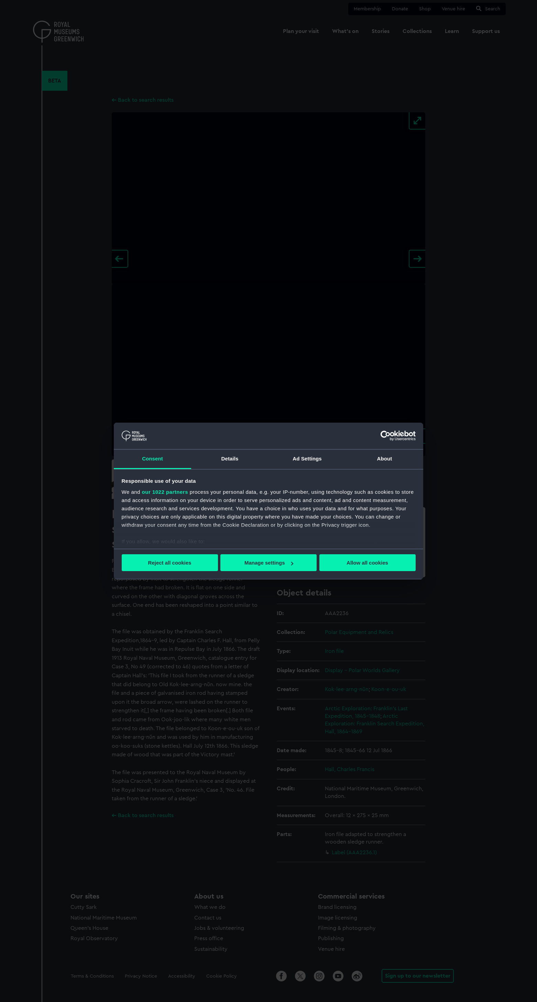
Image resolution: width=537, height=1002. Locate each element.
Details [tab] (230, 458)
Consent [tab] (152, 458)
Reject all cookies (169, 563)
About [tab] (384, 458)
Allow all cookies (367, 563)
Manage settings (268, 563)
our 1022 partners (165, 492)
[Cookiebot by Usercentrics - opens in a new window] (385, 436)
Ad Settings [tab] (307, 458)
